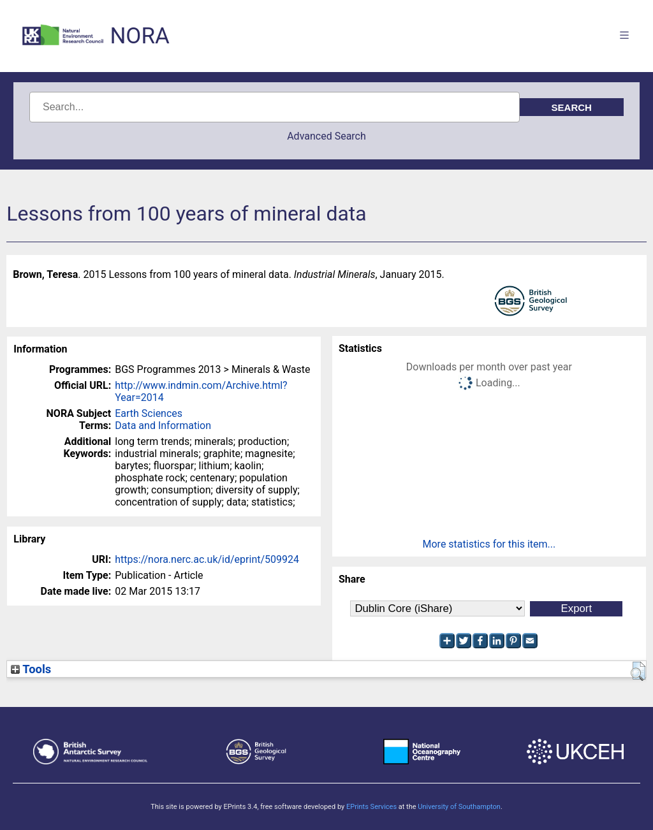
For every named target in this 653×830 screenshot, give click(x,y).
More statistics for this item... (489, 544)
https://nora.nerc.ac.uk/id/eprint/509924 (207, 559)
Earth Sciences (148, 413)
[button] (638, 671)
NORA (139, 36)
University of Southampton (459, 807)
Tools (31, 669)
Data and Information (163, 425)
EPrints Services (371, 807)
